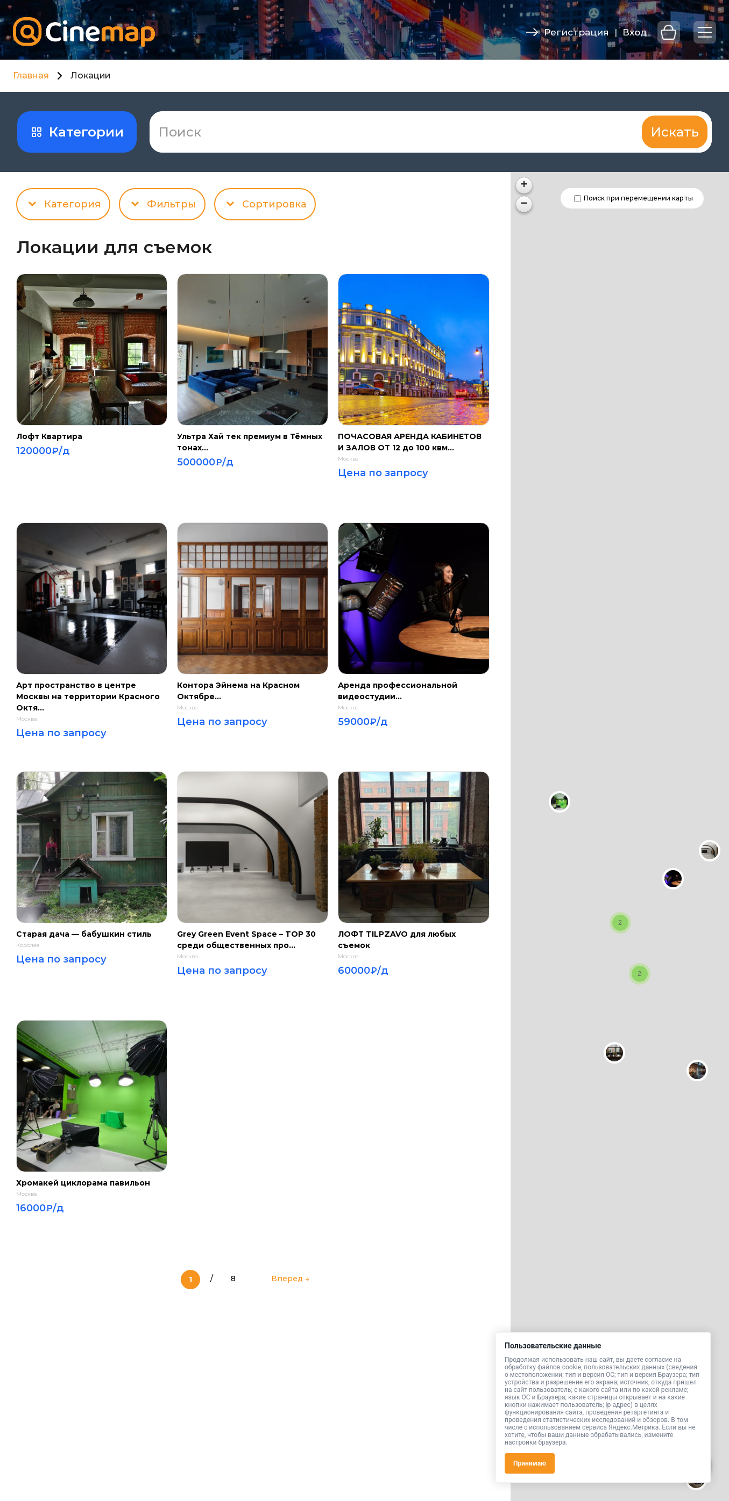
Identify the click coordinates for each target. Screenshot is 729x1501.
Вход (634, 32)
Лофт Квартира (49, 436)
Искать (674, 132)
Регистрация (576, 32)
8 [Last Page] (233, 1278)
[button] (673, 878)
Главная (31, 75)
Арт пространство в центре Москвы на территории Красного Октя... (88, 696)
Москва (348, 459)
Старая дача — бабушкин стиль (84, 934)
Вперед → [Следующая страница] (290, 1278)
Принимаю (529, 1463)
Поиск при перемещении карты (638, 198)
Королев (27, 945)
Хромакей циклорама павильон (83, 1183)
